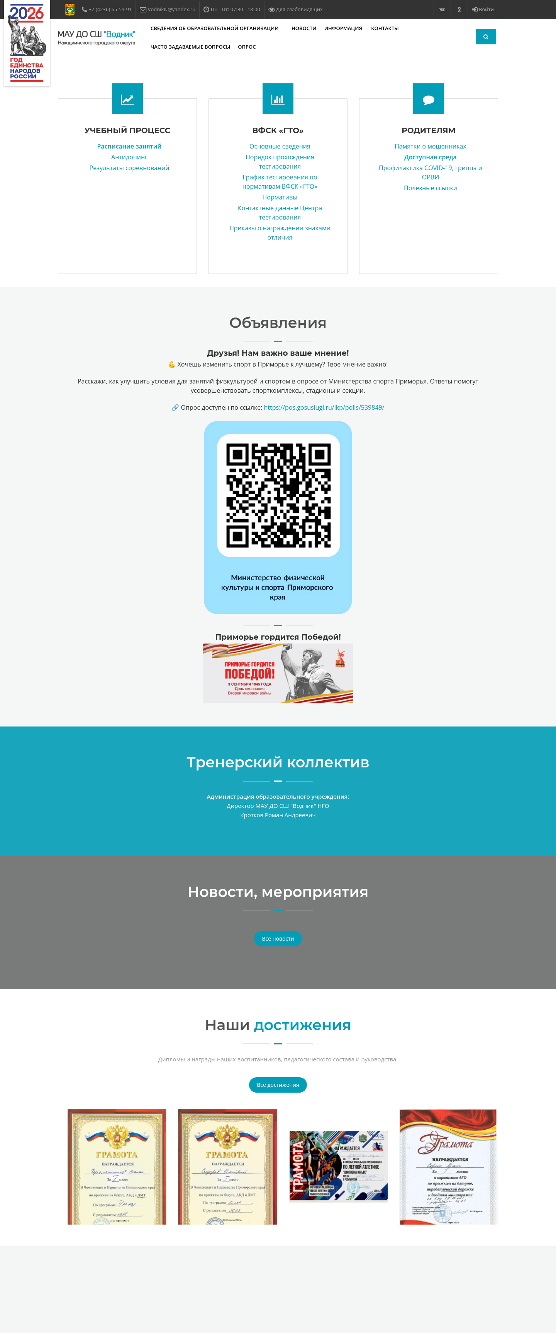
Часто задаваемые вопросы (190, 46)
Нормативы (279, 197)
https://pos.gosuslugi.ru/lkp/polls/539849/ (324, 407)
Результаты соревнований (130, 168)
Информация (344, 28)
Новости (304, 28)
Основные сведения (279, 146)
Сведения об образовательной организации (215, 28)
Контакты (384, 28)
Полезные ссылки (430, 188)
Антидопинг (129, 157)
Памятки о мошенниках (430, 146)
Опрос (247, 46)
